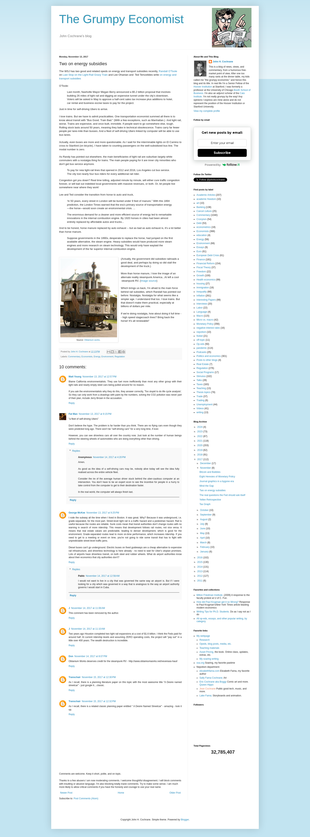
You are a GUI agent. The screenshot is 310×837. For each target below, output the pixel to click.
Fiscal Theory (204, 267)
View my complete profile (207, 111)
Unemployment (205, 404)
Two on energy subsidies (212, 490)
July (202, 524)
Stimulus (201, 376)
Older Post (175, 792)
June (203, 528)
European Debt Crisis (208, 255)
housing (201, 283)
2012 (200, 576)
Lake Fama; (205, 695)
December (206, 463)
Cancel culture (204, 211)
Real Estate (203, 364)
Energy (97, 356)
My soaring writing (209, 658)
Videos (200, 408)
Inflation (201, 295)
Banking (201, 207)
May (202, 533)
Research (204, 640)
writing (200, 412)
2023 (200, 431)
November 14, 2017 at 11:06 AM (88, 608)
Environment (107, 356)
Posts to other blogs (207, 360)
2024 (200, 427)
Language (202, 311)
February (205, 547)
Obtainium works (92, 340)
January (204, 551)
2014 (200, 566)
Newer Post (66, 792)
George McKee (77, 512)
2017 (200, 459)
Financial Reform (206, 263)
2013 (200, 571)
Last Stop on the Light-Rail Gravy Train (85, 74)
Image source (149, 280)
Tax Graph (204, 504)
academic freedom (206, 199)
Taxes (200, 384)
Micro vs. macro (205, 319)
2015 (200, 562)
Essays (200, 247)
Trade (200, 396)
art (198, 203)
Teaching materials (209, 648)
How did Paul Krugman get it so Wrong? (218, 602)
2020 (200, 445)
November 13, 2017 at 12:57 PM (99, 376)
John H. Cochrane (223, 61)
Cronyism (202, 219)
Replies (76, 451)
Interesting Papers (206, 299)
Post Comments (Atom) (86, 798)
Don (71, 656)
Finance (201, 259)
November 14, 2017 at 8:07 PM (90, 656)
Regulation (120, 356)
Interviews (202, 303)
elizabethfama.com (209, 671)
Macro (200, 315)
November (206, 467)
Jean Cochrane (207, 688)
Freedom (201, 271)
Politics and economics (209, 356)
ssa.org (200, 662)
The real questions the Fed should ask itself (222, 495)
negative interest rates (208, 327)
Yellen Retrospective (210, 499)
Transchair (75, 677)
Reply (72, 403)
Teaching (201, 388)
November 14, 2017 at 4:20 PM (109, 457)
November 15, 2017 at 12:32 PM (99, 701)
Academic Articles (206, 195)
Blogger (185, 819)
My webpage (203, 636)
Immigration (203, 287)
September (206, 514)
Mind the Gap (206, 485)
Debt (199, 223)
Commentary (74, 356)
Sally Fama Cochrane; (211, 677)
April (202, 537)
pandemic (202, 348)
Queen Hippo (206, 684)
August (204, 519)
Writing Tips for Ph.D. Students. (213, 611)
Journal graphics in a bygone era (216, 481)
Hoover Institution (203, 86)
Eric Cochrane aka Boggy (212, 681)
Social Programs (205, 372)
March (203, 542)
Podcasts (201, 352)
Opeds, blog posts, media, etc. (215, 643)
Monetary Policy (205, 324)
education (202, 235)
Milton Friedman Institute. (210, 595)
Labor (200, 307)
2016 (200, 557)
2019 (200, 450)
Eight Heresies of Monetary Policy (217, 476)
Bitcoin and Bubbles (209, 472)
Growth (200, 275)
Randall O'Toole (168, 71)
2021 (200, 440)
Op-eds (200, 344)
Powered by (222, 164)
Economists (87, 356)
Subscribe (222, 153)
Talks (199, 380)
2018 (200, 454)
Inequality (202, 291)
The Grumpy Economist (121, 19)
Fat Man (73, 414)
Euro (199, 251)
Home (121, 792)
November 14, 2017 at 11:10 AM (88, 628)
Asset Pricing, (206, 652)
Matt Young (75, 376)
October (204, 510)
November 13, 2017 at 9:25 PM (102, 512)
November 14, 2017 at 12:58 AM (103, 576)
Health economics (206, 279)
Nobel (200, 336)
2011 (200, 580)
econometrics (204, 227)
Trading (200, 400)
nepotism (201, 332)
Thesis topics (203, 392)
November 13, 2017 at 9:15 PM (95, 414)
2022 (200, 436)
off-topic (201, 340)
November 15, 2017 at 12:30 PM (99, 677)
